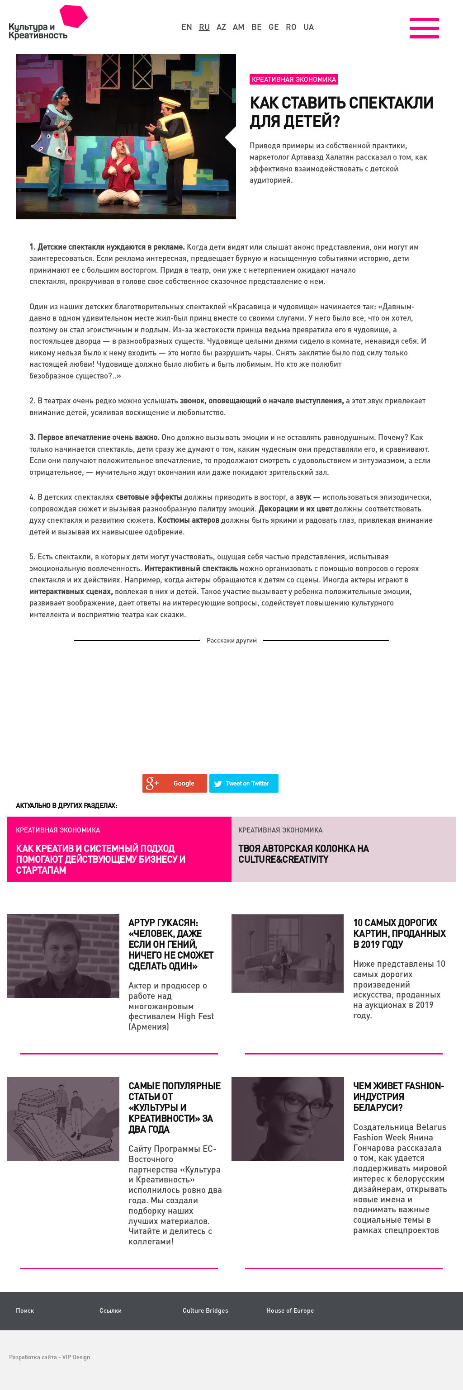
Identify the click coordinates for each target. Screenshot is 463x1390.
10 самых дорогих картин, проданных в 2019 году (399, 933)
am (239, 26)
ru (204, 26)
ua (308, 26)
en (186, 26)
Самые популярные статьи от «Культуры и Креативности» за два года (174, 1107)
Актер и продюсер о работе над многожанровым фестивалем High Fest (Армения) (171, 1005)
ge (274, 26)
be (256, 26)
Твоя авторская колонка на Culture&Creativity (303, 853)
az (221, 26)
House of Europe (290, 1310)
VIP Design (76, 1357)
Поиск (25, 1310)
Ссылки (110, 1310)
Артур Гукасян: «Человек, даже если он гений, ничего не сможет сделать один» (170, 944)
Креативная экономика (294, 79)
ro (291, 26)
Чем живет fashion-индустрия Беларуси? (398, 1096)
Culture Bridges (205, 1310)
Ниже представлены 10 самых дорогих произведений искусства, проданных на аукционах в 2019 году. (399, 989)
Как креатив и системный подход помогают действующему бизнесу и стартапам (100, 859)
